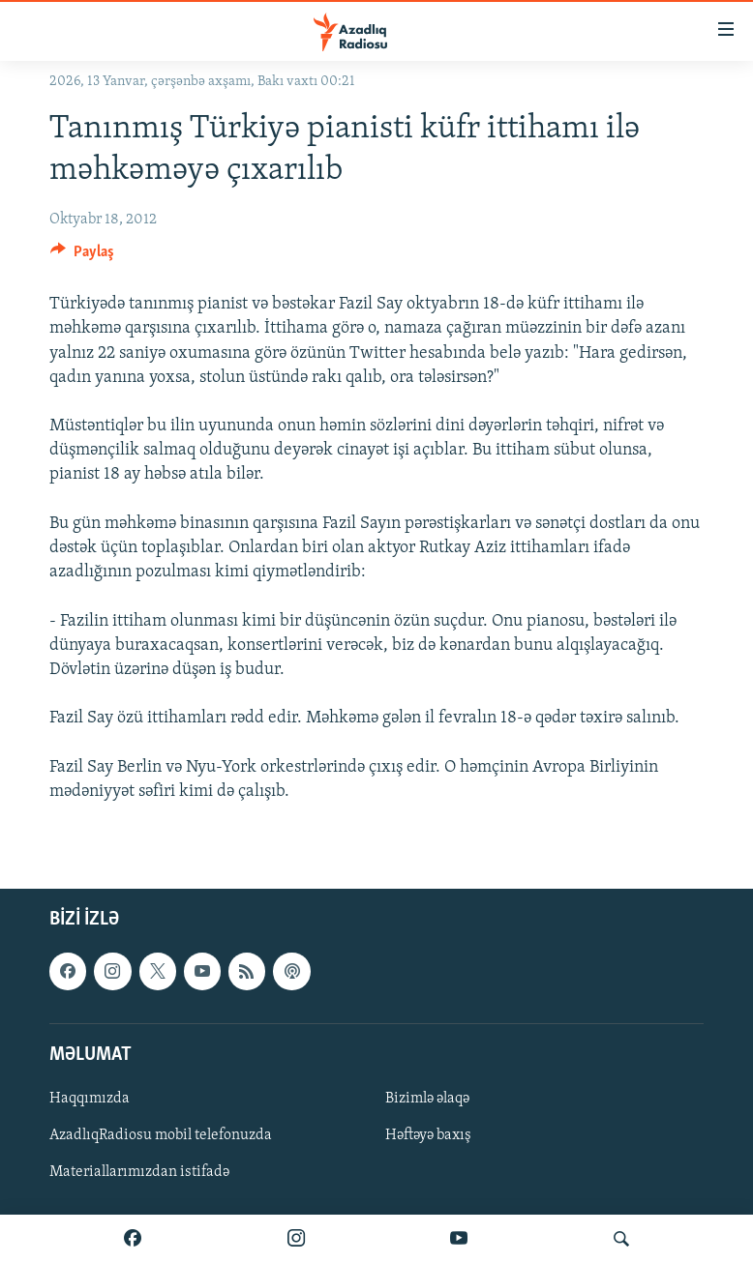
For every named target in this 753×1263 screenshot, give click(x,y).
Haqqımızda (89, 1098)
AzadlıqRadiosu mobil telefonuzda (160, 1135)
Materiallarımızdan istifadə (139, 1172)
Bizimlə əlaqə (427, 1098)
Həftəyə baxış (428, 1135)
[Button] (82, 256)
